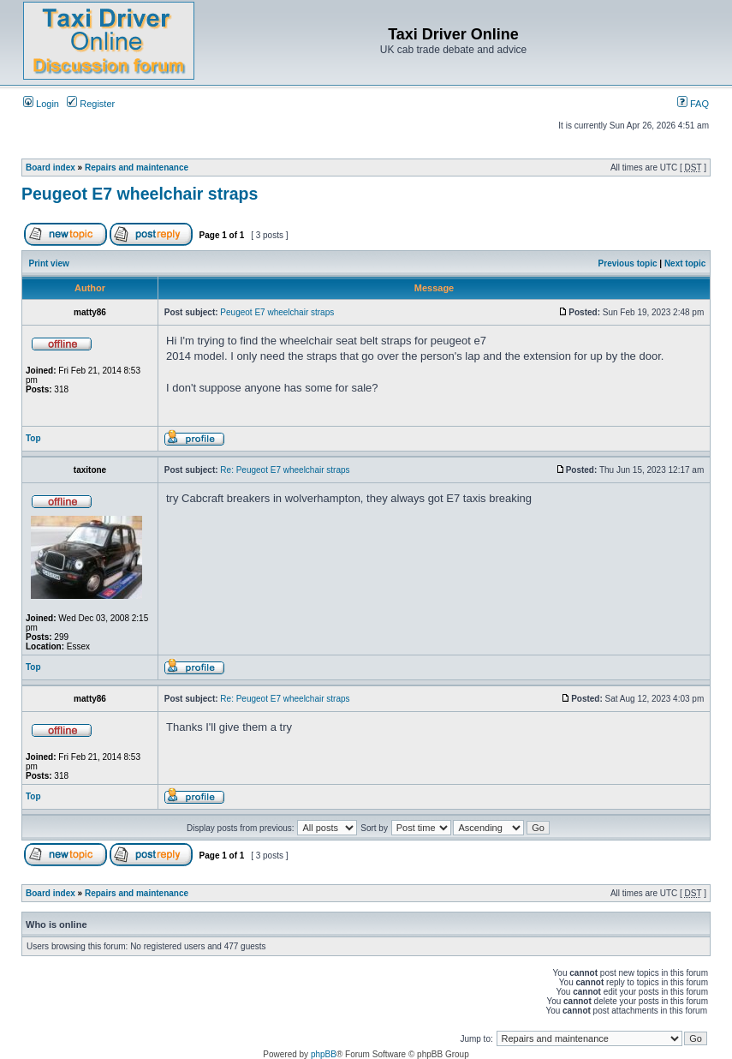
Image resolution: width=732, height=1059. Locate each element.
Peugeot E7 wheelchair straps (139, 193)
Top (33, 438)
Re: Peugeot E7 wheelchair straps (284, 470)
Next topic (684, 263)
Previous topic (628, 263)
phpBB (323, 1054)
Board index (50, 167)
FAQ (693, 104)
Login (41, 104)
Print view (49, 263)
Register (91, 104)
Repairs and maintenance (136, 167)
